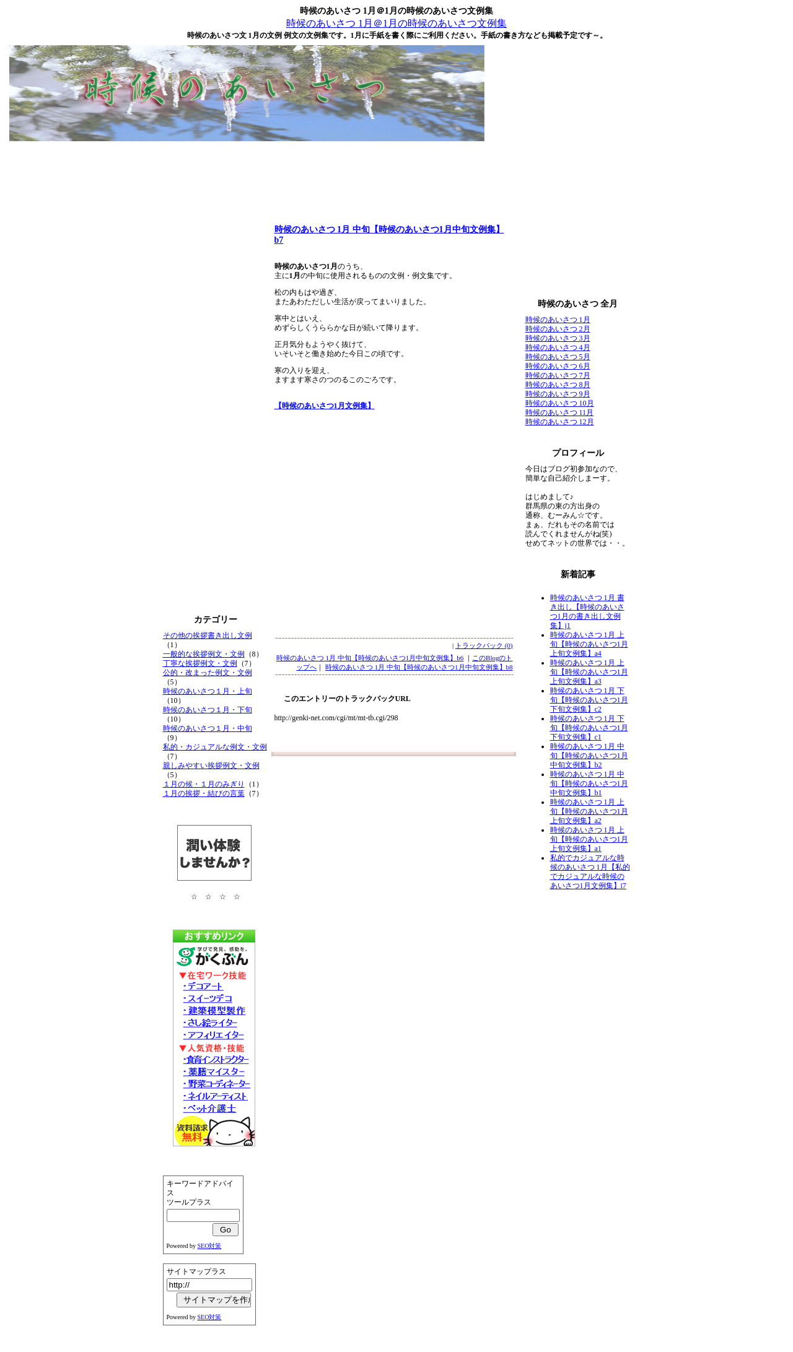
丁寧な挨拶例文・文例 (200, 663)
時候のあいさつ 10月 (559, 403)
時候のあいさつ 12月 (559, 421)
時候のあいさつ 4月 (557, 347)
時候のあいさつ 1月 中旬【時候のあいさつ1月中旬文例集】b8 (419, 667)
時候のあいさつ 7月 (557, 375)
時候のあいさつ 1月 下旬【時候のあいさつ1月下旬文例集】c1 (589, 727)
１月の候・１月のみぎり (204, 784)
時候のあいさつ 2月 (557, 329)
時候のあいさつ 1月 (557, 319)
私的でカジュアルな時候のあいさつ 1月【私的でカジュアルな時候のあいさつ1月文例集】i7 (590, 871)
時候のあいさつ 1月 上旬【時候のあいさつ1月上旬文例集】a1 (589, 839)
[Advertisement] (396, 173)
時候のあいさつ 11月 (559, 412)
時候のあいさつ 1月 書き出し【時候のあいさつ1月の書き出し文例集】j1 (587, 611)
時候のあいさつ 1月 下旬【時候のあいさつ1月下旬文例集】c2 (589, 699)
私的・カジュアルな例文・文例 (215, 747)
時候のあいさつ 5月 (557, 356)
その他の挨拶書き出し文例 (207, 635)
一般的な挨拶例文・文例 (204, 654)
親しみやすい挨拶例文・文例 (211, 765)
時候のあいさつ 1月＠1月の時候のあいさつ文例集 (396, 23)
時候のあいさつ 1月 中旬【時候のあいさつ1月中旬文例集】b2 (589, 755)
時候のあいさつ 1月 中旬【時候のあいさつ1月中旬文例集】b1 (589, 783)
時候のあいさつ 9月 (557, 394)
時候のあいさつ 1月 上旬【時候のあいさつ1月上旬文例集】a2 (589, 811)
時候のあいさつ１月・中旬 (207, 728)
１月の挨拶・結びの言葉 (204, 793)
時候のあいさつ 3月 (557, 338)
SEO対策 (210, 1245)
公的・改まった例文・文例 (207, 672)
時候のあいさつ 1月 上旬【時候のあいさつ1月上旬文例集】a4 (589, 644)
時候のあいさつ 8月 (557, 384)
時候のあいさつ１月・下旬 (207, 709)
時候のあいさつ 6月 (557, 366)
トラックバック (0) (484, 645)
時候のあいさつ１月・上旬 (207, 691)
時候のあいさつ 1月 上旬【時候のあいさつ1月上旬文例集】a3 (589, 672)
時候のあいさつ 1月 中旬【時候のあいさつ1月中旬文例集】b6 (370, 657)
